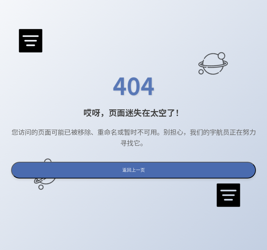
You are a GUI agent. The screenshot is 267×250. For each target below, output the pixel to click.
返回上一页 (133, 170)
